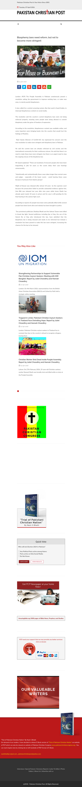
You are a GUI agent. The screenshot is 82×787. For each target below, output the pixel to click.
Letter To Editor (54, 769)
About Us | (38, 771)
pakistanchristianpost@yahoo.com (29, 754)
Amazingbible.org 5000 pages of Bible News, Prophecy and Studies (41, 618)
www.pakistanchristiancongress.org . (63, 745)
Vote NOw (24, 561)
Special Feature (30, 769)
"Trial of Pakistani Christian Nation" (60, 742)
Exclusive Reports (43, 769)
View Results (37, 561)
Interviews (21, 769)
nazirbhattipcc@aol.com (9, 754)
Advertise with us (47, 771)
